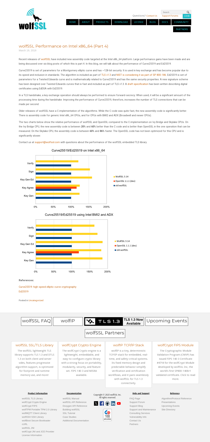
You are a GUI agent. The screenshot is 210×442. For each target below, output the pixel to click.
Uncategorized (36, 300)
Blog (152, 22)
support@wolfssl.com (47, 142)
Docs (165, 22)
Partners (182, 29)
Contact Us (151, 15)
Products (102, 22)
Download (121, 22)
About (86, 22)
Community (181, 22)
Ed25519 (23, 291)
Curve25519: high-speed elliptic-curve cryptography (47, 286)
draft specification (138, 84)
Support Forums (170, 15)
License (138, 22)
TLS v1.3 (106, 74)
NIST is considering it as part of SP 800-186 (141, 74)
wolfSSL (45, 59)
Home (72, 22)
